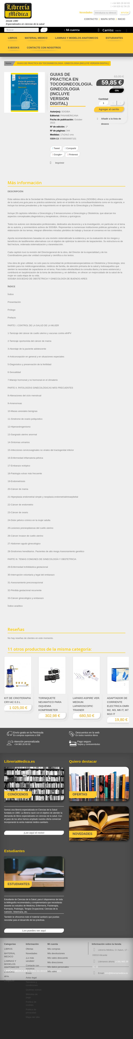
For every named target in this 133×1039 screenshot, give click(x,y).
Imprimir (59, 163)
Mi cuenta (52, 944)
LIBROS (12, 38)
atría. (6, 976)
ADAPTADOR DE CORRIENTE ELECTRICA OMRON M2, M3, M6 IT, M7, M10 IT (119, 706)
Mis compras (53, 949)
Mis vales (52, 971)
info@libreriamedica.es (116, 973)
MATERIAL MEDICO (36, 38)
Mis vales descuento (57, 958)
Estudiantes (114, 38)
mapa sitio (108, 19)
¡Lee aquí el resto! (34, 832)
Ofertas (29, 949)
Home (8, 63)
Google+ (57, 154)
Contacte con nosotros (44, 47)
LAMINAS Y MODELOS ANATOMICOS (76, 38)
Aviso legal (31, 977)
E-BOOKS (13, 47)
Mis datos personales (58, 967)
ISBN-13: (54, 138)
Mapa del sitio (33, 1017)
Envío (29, 973)
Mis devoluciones (56, 953)
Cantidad (103, 99)
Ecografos (9, 980)
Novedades (31, 953)
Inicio (121, 19)
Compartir (70, 148)
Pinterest (72, 154)
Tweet (56, 148)
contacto (91, 19)
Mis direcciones (55, 962)
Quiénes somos (33, 989)
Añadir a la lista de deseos (111, 121)
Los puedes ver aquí (34, 930)
